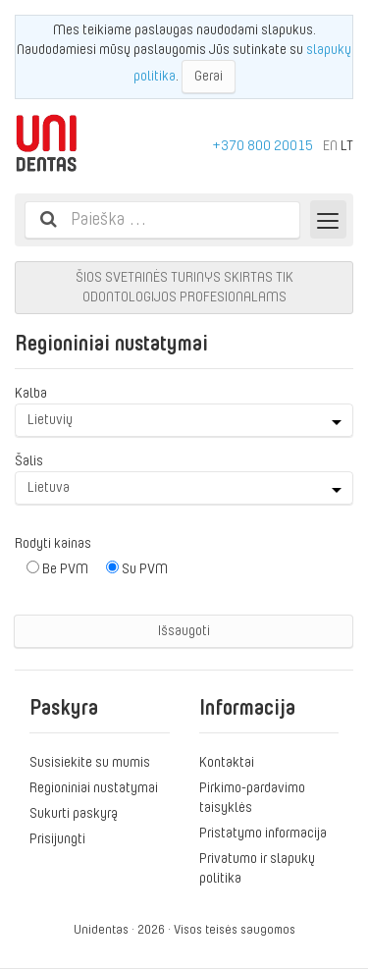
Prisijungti (57, 838)
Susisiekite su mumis (89, 762)
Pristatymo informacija (263, 832)
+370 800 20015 (263, 145)
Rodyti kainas (53, 543)
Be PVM (57, 568)
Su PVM (137, 568)
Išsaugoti (184, 630)
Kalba (31, 393)
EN (330, 145)
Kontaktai (226, 762)
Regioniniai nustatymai (93, 787)
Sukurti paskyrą (73, 813)
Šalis (29, 460)
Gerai (208, 75)
